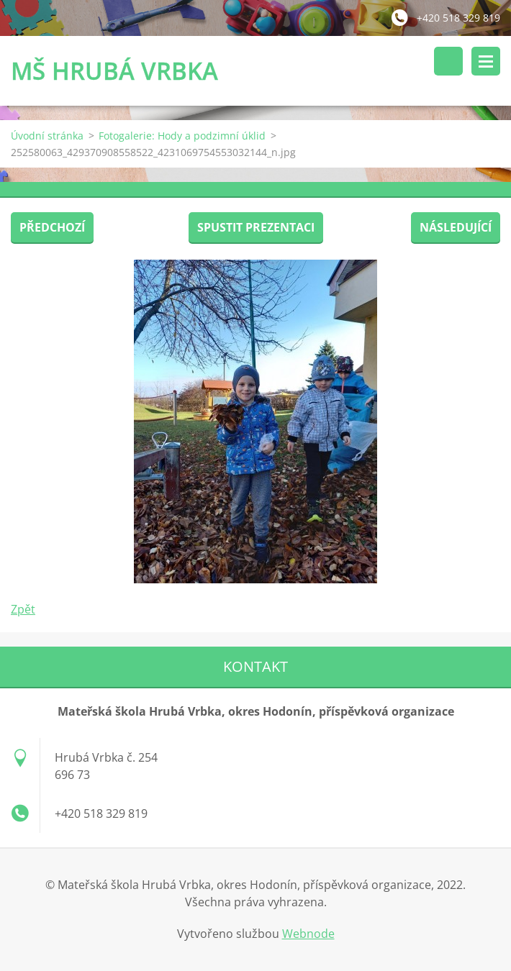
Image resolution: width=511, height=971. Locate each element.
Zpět (23, 609)
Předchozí (52, 227)
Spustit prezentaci (256, 227)
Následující (456, 227)
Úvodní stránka (47, 135)
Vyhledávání (448, 61)
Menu (485, 61)
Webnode (308, 934)
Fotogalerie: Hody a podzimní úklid (182, 135)
